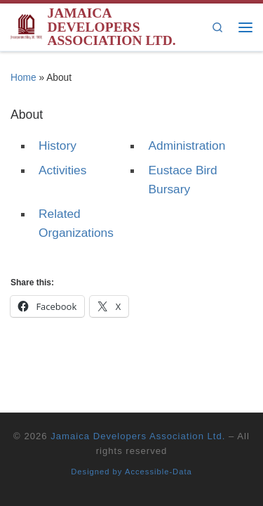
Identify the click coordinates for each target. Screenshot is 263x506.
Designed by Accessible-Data (131, 471)
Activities (62, 170)
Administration (186, 145)
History (57, 145)
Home (23, 77)
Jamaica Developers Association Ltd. (137, 436)
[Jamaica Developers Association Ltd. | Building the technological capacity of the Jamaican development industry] (26, 25)
